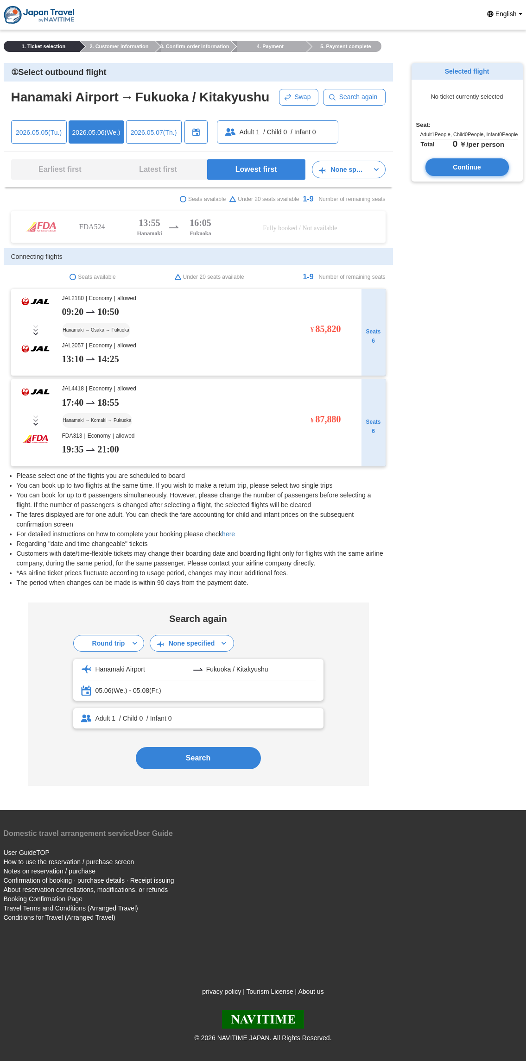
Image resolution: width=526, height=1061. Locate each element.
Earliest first (59, 169)
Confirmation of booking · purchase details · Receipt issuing (89, 880)
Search (198, 758)
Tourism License (270, 991)
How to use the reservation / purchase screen (69, 862)
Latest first (158, 169)
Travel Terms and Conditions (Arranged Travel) (71, 908)
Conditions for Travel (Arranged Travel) (59, 917)
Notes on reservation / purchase (49, 871)
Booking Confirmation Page (43, 899)
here (228, 534)
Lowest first (256, 169)
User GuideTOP (27, 852)
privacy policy (221, 991)
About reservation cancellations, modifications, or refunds (86, 889)
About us (310, 991)
